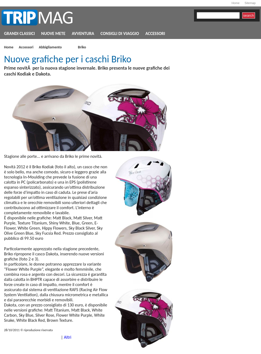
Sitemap (250, 3)
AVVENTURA (83, 33)
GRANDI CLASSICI (19, 33)
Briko (82, 47)
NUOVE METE (53, 33)
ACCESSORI (155, 33)
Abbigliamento (50, 47)
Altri (67, 337)
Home (235, 3)
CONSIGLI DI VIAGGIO (120, 33)
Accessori (26, 47)
